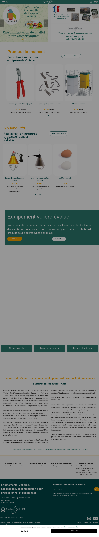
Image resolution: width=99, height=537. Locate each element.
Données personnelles (71, 527)
